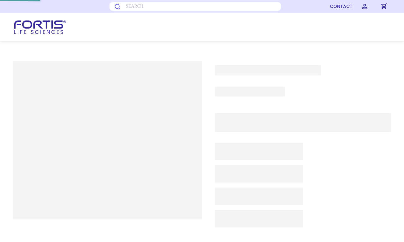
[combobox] (171, 6)
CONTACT (341, 6)
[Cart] (384, 6)
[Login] (365, 6)
